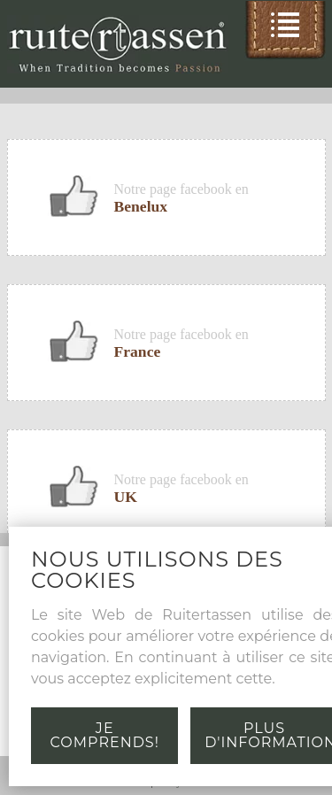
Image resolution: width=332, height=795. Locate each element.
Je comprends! (104, 735)
